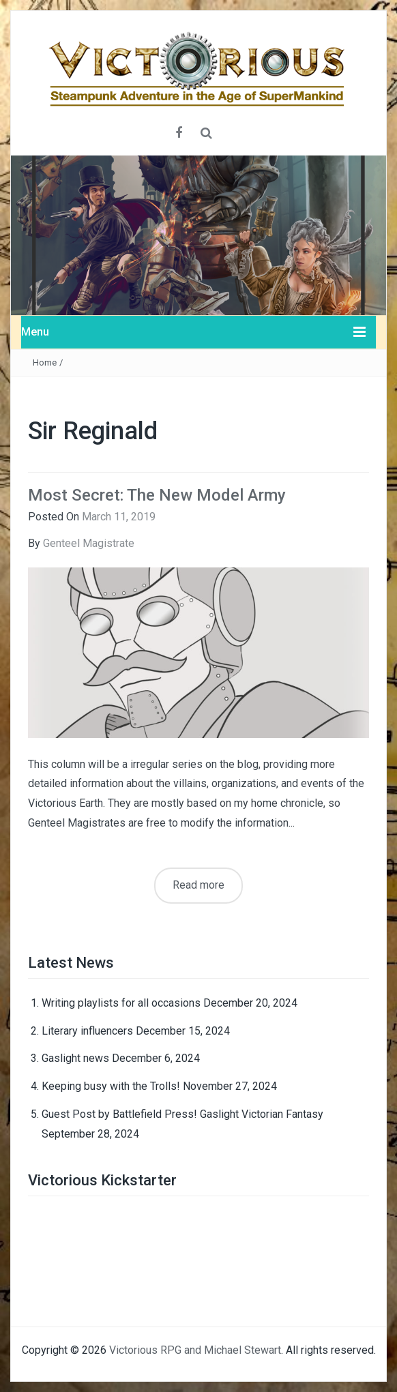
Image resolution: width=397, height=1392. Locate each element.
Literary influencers (87, 1030)
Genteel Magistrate (88, 543)
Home (45, 362)
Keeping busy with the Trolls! (111, 1086)
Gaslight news (75, 1058)
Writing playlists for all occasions (121, 1002)
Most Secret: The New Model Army (157, 495)
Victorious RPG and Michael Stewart (195, 1350)
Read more (198, 884)
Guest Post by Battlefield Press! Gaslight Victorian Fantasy (182, 1114)
